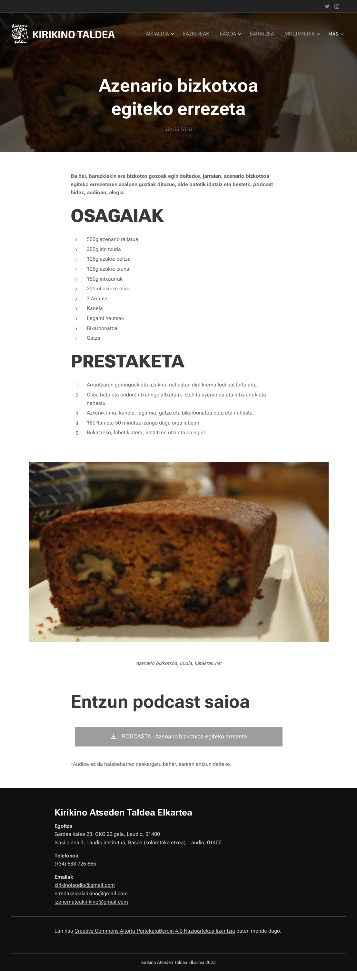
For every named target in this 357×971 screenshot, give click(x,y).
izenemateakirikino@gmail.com (91, 902)
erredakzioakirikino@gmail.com (91, 893)
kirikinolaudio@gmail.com (85, 885)
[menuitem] (165, 34)
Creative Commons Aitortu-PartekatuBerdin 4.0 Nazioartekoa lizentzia (154, 931)
